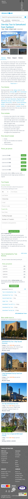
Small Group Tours (6, 471)
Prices (9, 58)
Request (14, 58)
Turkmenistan (4, 462)
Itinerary (3, 58)
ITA (21, 8)
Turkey (17, 466)
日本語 (22, 10)
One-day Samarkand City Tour (10, 404)
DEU (22, 4)
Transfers (3, 477)
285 (24, 277)
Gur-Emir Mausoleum (11, 99)
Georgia (17, 453)
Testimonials (18, 473)
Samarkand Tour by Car (8, 310)
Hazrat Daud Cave (7, 298)
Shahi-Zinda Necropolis (18, 100)
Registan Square (21, 99)
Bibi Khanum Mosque (6, 100)
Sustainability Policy (20, 479)
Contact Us (4, 2)
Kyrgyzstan (4, 458)
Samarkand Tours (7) (7, 289)
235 (24, 274)
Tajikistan (3, 460)
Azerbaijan (18, 454)
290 (24, 269)
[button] (5, 51)
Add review (24, 253)
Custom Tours (4, 475)
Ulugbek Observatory (6, 102)
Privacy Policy (18, 477)
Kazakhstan (4, 456)
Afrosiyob (12, 92)
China (16, 460)
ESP (22, 7)
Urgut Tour (5, 301)
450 (24, 266)
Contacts (17, 481)
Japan (16, 462)
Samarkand (23, 92)
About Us (4, 1)
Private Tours (4, 473)
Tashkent (18, 106)
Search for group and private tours (12, 17)
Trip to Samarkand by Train (9, 292)
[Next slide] (25, 40)
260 (24, 271)
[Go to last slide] (3, 40)
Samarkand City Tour (7, 295)
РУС (22, 2)
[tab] (14, 289)
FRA (22, 5)
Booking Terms (19, 475)
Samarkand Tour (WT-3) (8, 304)
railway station (17, 90)
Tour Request (14, 286)
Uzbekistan (4, 454)
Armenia (17, 456)
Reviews (21, 58)
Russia (17, 464)
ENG (22, 1)
